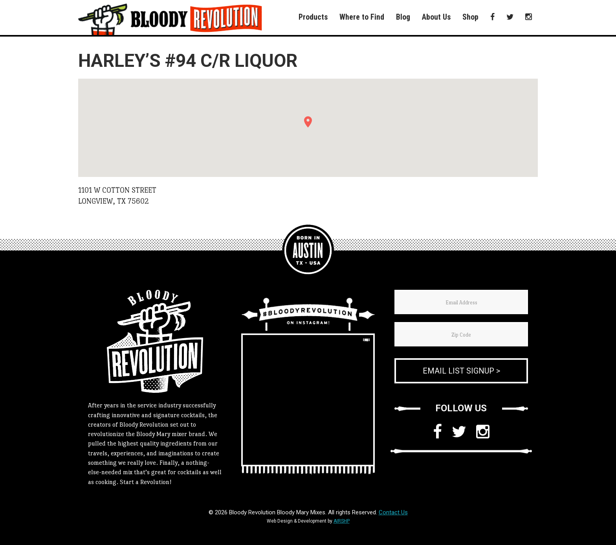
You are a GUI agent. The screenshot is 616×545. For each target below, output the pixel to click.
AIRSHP (342, 521)
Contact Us (393, 512)
